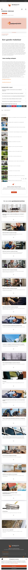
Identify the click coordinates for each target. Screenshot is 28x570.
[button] (26, 559)
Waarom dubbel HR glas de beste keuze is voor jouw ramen (13, 439)
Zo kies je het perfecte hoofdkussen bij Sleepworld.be (12, 328)
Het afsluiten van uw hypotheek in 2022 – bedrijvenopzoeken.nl (10, 496)
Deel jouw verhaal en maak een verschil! (14, 189)
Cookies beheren (14, 568)
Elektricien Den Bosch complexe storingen (10, 309)
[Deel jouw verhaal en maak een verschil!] (14, 187)
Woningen (4, 16)
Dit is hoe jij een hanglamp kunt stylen (10, 458)
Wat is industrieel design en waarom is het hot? (11, 365)
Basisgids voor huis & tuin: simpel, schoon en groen (15, 183)
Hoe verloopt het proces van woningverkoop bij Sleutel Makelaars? (14, 98)
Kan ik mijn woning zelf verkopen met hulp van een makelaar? (14, 96)
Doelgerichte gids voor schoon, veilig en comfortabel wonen (16, 163)
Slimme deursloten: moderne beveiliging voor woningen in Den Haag (17, 134)
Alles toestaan (14, 566)
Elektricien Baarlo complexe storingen (10, 235)
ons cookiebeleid (15, 563)
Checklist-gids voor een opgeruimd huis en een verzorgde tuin (16, 178)
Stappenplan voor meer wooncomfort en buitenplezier (15, 149)
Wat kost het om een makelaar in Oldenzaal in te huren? (14, 104)
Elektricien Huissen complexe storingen (10, 291)
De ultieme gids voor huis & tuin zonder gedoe (14, 168)
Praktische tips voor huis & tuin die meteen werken (15, 139)
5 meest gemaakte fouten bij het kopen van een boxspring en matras (14, 403)
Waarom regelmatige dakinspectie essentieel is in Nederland (14, 421)
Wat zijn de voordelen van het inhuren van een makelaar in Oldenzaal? (14, 93)
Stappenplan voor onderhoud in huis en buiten (14, 144)
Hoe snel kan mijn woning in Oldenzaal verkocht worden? (14, 101)
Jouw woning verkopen (5, 36)
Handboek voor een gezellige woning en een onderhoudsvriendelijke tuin (17, 120)
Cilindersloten (5, 514)
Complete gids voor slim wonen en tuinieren (14, 173)
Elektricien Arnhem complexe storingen (10, 272)
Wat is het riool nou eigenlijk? (8, 532)
